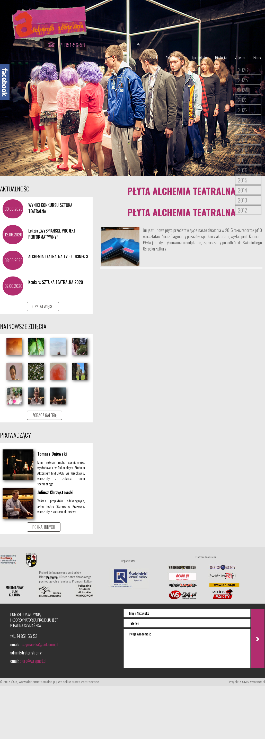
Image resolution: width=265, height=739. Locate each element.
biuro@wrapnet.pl (33, 661)
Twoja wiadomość (187, 648)
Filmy (257, 57)
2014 (242, 190)
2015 (242, 180)
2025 (243, 80)
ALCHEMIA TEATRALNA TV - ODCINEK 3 (58, 256)
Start (153, 57)
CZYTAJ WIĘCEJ (43, 306)
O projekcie (199, 57)
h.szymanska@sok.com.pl (39, 644)
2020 (243, 130)
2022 (243, 110)
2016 (242, 170)
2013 (242, 200)
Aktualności (173, 57)
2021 (242, 120)
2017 (242, 160)
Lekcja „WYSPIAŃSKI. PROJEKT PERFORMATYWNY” (52, 234)
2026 (243, 70)
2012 (242, 210)
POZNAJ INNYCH (43, 527)
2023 (243, 100)
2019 (242, 140)
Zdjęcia (240, 57)
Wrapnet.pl (257, 682)
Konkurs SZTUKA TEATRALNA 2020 (55, 282)
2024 (243, 90)
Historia (221, 57)
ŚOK (14, 682)
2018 (243, 150)
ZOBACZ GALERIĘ (44, 415)
